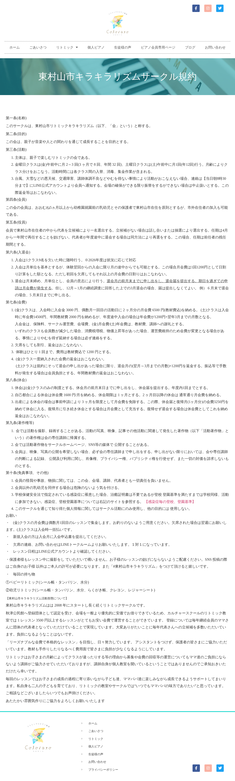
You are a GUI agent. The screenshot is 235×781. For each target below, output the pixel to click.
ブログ (190, 47)
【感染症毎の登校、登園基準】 (170, 502)
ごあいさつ (38, 47)
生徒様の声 (122, 47)
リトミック (67, 47)
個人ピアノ (96, 47)
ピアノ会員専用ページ (158, 47)
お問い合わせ (215, 47)
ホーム (14, 47)
